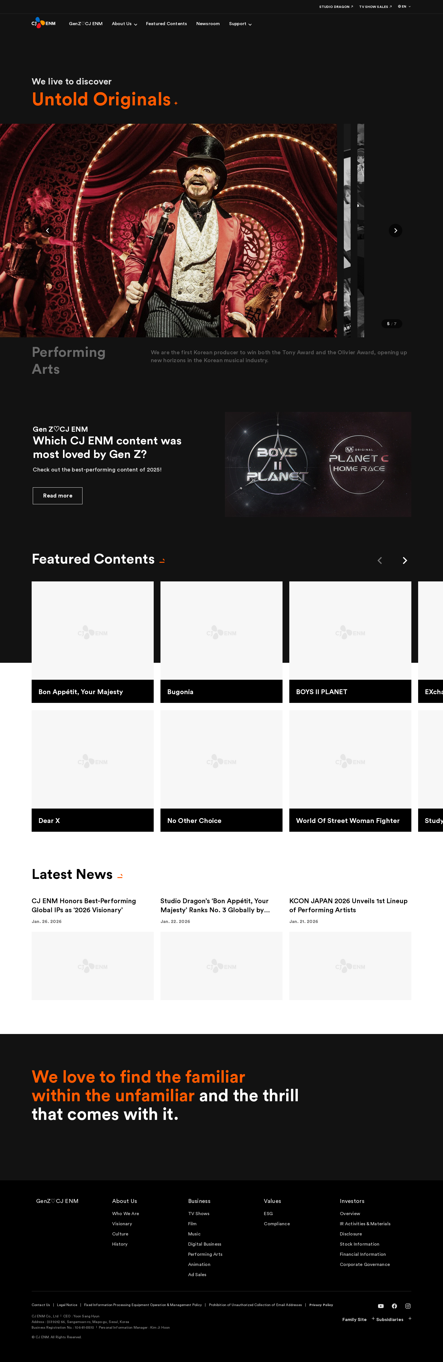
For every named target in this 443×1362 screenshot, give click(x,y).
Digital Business (205, 1244)
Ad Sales (197, 1274)
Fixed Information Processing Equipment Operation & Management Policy (143, 1305)
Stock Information (359, 1244)
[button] (47, 230)
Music (194, 1234)
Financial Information (363, 1254)
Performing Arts (205, 1254)
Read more (57, 496)
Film (192, 1224)
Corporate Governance (365, 1264)
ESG (268, 1213)
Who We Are (125, 1213)
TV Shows (199, 1213)
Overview (350, 1213)
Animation (199, 1264)
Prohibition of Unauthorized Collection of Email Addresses (255, 1305)
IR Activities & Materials (365, 1224)
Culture (120, 1234)
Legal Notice (67, 1305)
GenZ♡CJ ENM (57, 1201)
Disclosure (351, 1234)
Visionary (122, 1224)
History (120, 1244)
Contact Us (41, 1305)
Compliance (277, 1224)
